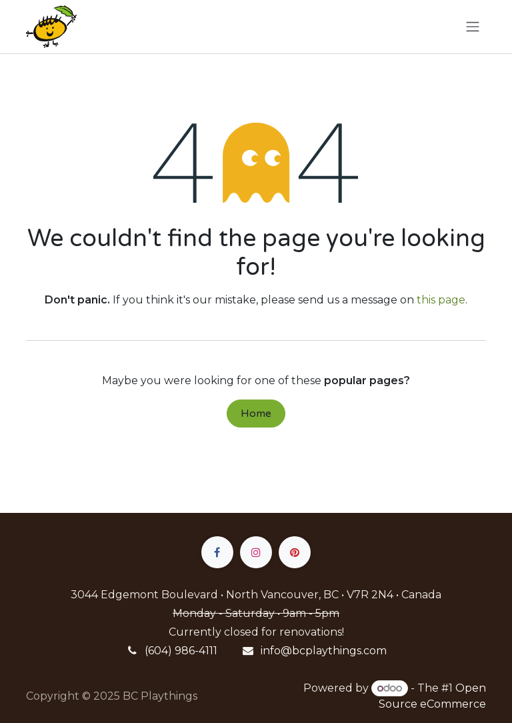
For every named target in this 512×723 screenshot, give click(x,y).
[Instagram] (256, 552)
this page (441, 299)
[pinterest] (295, 552)
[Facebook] (217, 552)
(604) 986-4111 (181, 650)
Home (256, 413)
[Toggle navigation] (472, 27)
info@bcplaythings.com (324, 650)
